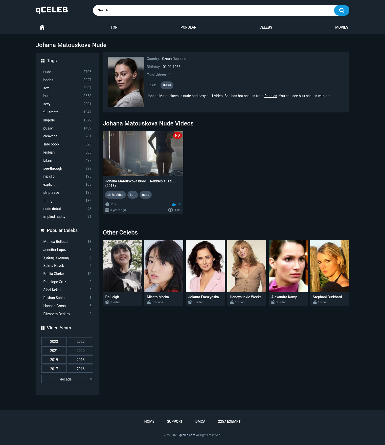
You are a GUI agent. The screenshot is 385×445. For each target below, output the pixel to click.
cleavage (67, 136)
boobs (67, 80)
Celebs (266, 27)
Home (42, 27)
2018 (80, 360)
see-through (67, 168)
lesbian (67, 152)
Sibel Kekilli (67, 290)
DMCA (200, 421)
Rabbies (270, 96)
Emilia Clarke (67, 274)
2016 (80, 369)
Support (175, 421)
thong (67, 201)
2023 (54, 342)
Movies (341, 27)
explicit (67, 184)
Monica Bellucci (67, 242)
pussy (67, 128)
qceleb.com (187, 435)
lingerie (67, 120)
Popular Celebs (62, 230)
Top (113, 27)
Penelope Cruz (67, 282)
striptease (67, 192)
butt (67, 96)
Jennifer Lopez (67, 250)
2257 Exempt (229, 421)
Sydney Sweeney (67, 258)
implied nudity (67, 217)
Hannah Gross (67, 306)
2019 (54, 360)
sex (67, 88)
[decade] (67, 379)
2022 (80, 342)
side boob (67, 144)
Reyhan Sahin (67, 298)
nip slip (67, 176)
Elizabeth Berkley (67, 314)
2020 (80, 351)
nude (67, 72)
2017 (54, 369)
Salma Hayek (67, 266)
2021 (54, 351)
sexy (67, 104)
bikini (67, 160)
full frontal (67, 112)
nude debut (67, 209)
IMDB (167, 85)
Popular (188, 27)
